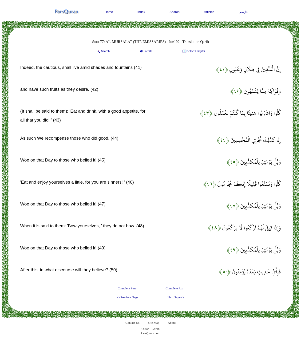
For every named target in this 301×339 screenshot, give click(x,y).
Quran (145, 329)
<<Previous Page (127, 297)
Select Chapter (193, 51)
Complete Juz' (174, 288)
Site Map (153, 322)
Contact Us (132, 322)
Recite (145, 51)
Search (174, 12)
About (171, 322)
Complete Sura (127, 288)
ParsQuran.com (150, 333)
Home (109, 12)
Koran (155, 329)
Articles (209, 12)
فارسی (243, 12)
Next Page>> (175, 297)
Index (141, 12)
